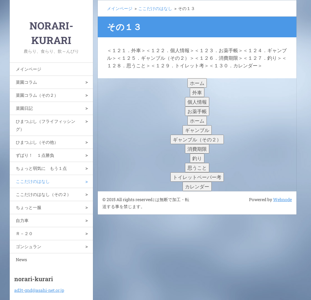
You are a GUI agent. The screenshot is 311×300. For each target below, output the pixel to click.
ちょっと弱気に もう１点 (41, 168)
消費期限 (197, 149)
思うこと (197, 167)
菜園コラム (26, 82)
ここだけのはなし (33, 181)
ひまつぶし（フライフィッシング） (45, 125)
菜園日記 (24, 108)
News (21, 259)
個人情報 (197, 102)
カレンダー (197, 186)
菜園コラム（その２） (37, 95)
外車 (197, 92)
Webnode (282, 199)
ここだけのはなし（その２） (43, 194)
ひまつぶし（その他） (37, 142)
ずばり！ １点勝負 (35, 155)
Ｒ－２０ (24, 233)
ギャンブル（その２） (197, 139)
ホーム (197, 83)
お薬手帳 (197, 111)
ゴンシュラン (28, 246)
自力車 (22, 220)
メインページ (28, 69)
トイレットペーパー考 (197, 177)
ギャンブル (197, 130)
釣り (197, 158)
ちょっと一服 (28, 207)
